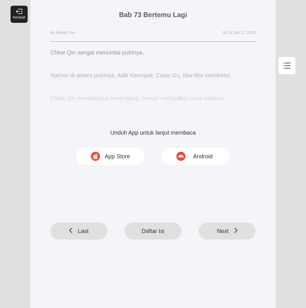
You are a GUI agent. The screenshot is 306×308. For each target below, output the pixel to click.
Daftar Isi (153, 231)
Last (79, 231)
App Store (117, 156)
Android (203, 156)
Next (227, 231)
